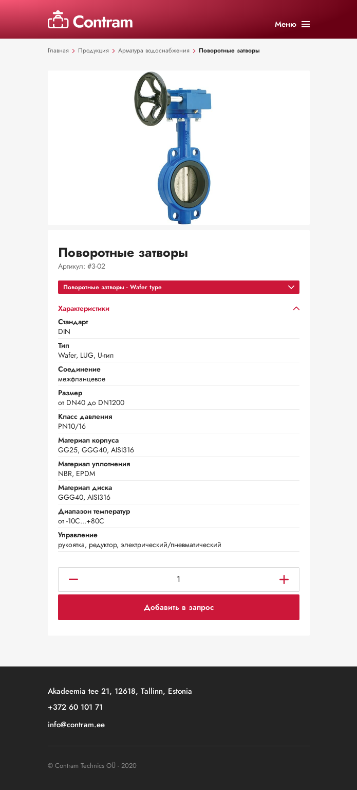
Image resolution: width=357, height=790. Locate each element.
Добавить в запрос (179, 607)
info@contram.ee (76, 725)
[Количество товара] (178, 579)
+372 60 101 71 (75, 708)
